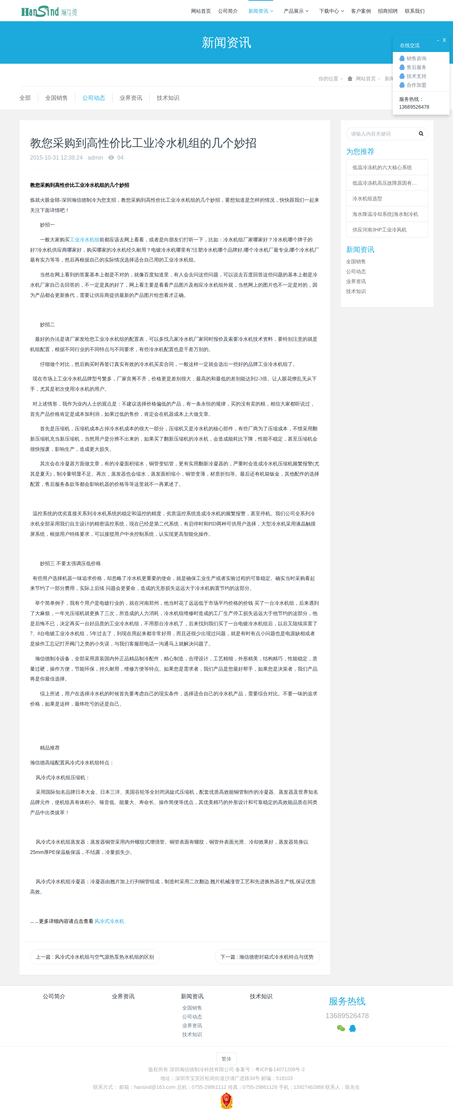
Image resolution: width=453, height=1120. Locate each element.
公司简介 (228, 11)
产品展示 (296, 11)
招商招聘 (388, 11)
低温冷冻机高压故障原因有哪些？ (387, 183)
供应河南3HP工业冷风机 (379, 229)
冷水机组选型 (367, 198)
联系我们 (415, 11)
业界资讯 (131, 98)
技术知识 (168, 98)
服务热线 (347, 1001)
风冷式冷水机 (109, 921)
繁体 (226, 1059)
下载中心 (331, 11)
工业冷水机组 (84, 239)
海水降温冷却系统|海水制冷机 (385, 214)
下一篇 (267, 957)
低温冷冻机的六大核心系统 (382, 167)
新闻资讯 (260, 11)
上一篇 (95, 957)
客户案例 (361, 11)
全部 (25, 98)
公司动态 (93, 98)
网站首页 (201, 11)
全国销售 (56, 98)
